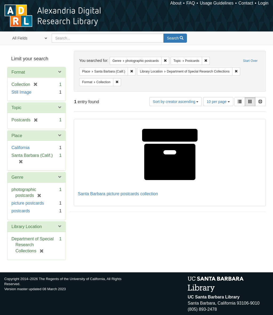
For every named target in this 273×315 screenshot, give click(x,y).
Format (18, 72)
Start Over (250, 61)
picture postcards (27, 203)
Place (16, 135)
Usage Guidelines (216, 3)
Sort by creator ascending (175, 101)
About (176, 3)
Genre (17, 177)
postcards (20, 211)
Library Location (26, 226)
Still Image (21, 92)
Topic (16, 107)
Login (263, 3)
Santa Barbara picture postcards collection (118, 194)
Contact (245, 3)
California (20, 147)
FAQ (190, 3)
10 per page (218, 101)
